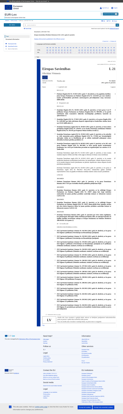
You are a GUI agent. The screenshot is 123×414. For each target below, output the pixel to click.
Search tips (27, 30)
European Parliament (87, 375)
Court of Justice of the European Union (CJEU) (93, 382)
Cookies (45, 399)
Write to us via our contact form (51, 378)
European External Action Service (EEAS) (92, 388)
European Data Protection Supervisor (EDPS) (93, 397)
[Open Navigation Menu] (12, 26)
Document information (12, 40)
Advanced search (114, 30)
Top (43, 326)
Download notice (11, 48)
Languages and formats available (45, 45)
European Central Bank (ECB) (89, 384)
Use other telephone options (50, 376)
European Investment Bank (88, 394)
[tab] (75, 45)
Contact (45, 342)
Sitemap (45, 344)
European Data (85, 351)
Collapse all (112, 42)
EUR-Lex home (14, 21)
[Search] (117, 26)
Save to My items (11, 50)
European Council (86, 376)
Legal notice (46, 357)
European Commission (87, 380)
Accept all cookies (85, 407)
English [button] (114, 8)
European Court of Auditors (88, 386)
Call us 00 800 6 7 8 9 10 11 (50, 375)
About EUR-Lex (85, 340)
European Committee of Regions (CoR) (91, 392)
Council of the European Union (89, 378)
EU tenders (84, 353)
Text (7, 38)
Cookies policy (47, 359)
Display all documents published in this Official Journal (49, 40)
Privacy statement (47, 363)
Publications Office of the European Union (29, 340)
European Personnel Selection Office (91, 401)
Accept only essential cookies (103, 407)
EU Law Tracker (86, 364)
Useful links (85, 344)
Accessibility (46, 361)
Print (111, 21)
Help (106, 21)
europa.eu (16, 374)
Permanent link (10, 45)
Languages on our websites (50, 393)
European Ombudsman (87, 395)
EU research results (87, 354)
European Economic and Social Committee (92, 390)
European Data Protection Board (90, 399)
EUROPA (7, 21)
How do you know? (40, 1)
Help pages (46, 340)
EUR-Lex (11, 14)
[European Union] (9, 371)
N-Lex (83, 362)
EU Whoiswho (85, 356)
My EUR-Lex (104, 8)
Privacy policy (46, 395)
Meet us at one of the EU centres (51, 380)
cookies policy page (38, 407)
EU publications (86, 358)
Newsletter (84, 342)
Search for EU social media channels (52, 387)
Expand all (105, 42)
